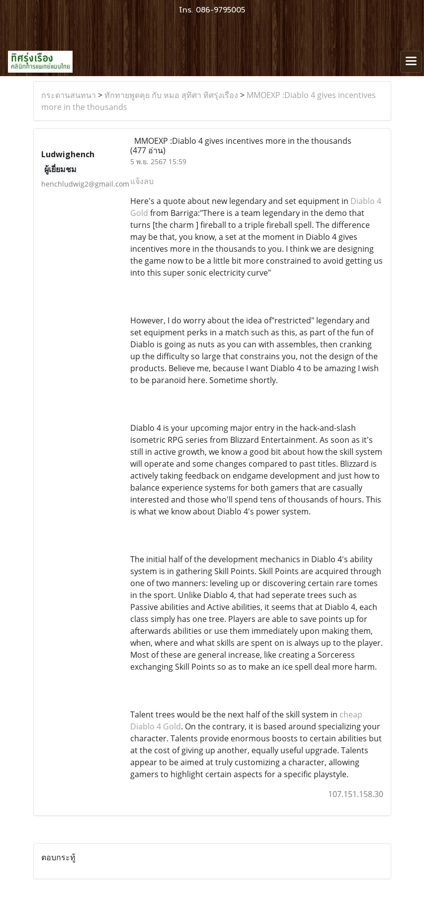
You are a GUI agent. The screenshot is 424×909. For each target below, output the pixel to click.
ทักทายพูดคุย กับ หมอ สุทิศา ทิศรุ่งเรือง (171, 95)
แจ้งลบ (142, 181)
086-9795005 (220, 9)
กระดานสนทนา (68, 95)
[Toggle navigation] (411, 62)
